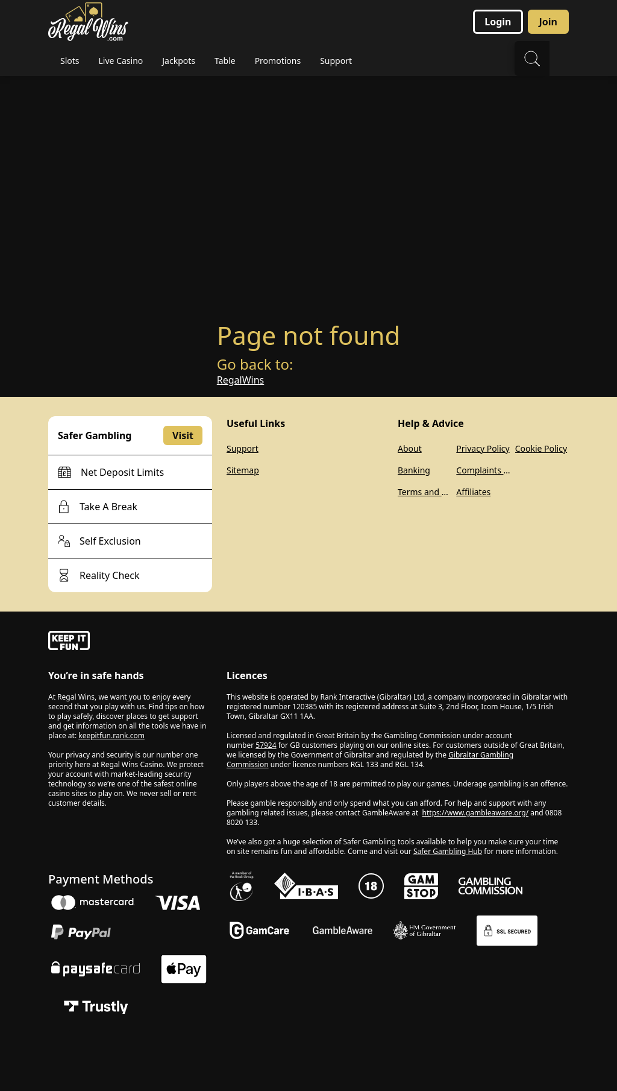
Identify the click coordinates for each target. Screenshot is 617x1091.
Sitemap (243, 470)
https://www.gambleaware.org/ (475, 813)
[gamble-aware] (130, 642)
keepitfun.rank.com (111, 735)
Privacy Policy (482, 448)
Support (242, 448)
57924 (265, 745)
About (410, 448)
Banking (414, 470)
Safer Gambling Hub (447, 851)
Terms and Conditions (424, 492)
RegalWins (240, 380)
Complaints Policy (483, 470)
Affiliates (473, 492)
